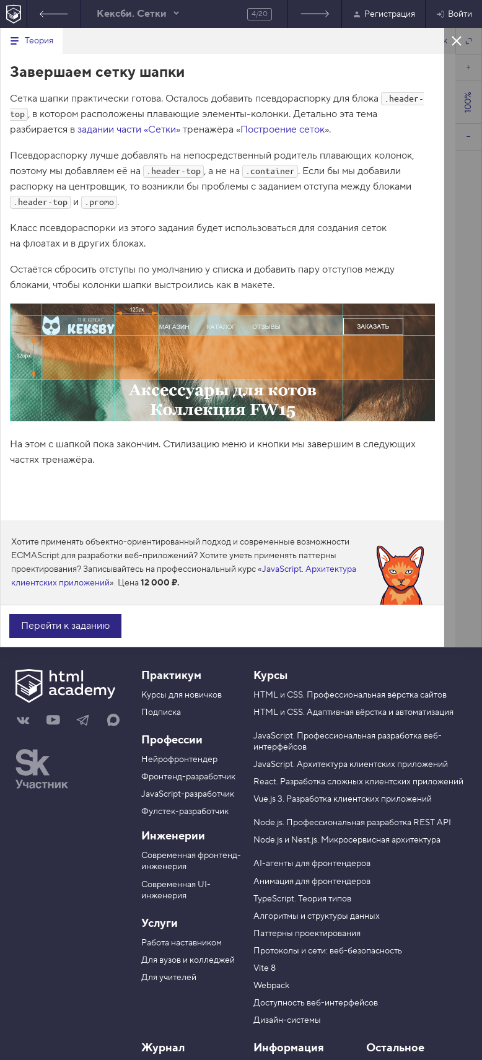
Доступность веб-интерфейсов (315, 1003)
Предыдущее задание (54, 14)
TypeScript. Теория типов (302, 899)
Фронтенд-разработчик (188, 776)
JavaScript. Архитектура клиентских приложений (350, 764)
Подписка (161, 712)
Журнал (163, 1047)
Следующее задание (314, 14)
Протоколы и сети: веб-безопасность (327, 951)
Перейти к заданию (65, 626)
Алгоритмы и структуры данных (316, 916)
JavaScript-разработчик (187, 794)
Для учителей (168, 977)
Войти (454, 14)
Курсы (270, 675)
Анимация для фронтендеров (311, 881)
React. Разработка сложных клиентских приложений (358, 781)
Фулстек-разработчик (185, 811)
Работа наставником (181, 942)
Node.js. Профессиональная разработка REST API (352, 822)
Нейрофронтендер (179, 759)
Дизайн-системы (287, 1020)
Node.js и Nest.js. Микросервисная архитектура (346, 840)
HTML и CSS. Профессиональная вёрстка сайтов (350, 695)
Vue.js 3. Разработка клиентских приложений (342, 799)
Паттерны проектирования (307, 933)
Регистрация (383, 14)
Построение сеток (282, 129)
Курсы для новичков (181, 695)
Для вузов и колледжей (188, 960)
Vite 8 (264, 968)
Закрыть (456, 40)
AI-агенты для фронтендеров (311, 863)
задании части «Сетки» (128, 129)
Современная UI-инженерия (176, 890)
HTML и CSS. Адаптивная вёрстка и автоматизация (353, 712)
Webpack (271, 985)
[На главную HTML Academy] (13, 14)
